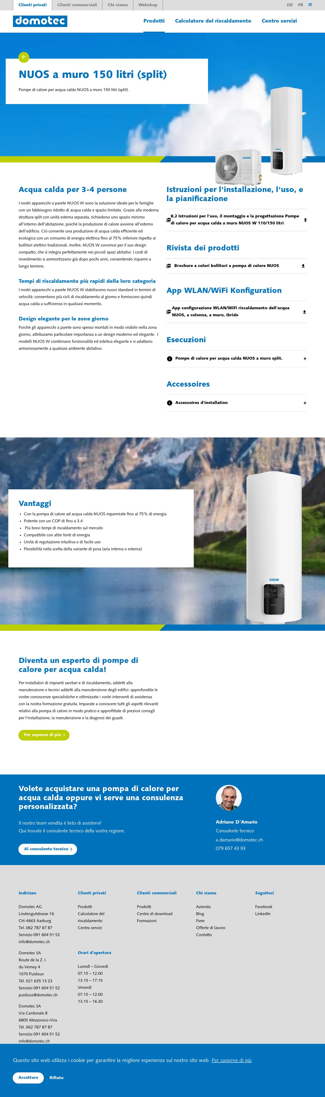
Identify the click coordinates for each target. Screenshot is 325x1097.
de (290, 5)
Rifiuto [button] (57, 1078)
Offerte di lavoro (210, 928)
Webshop (148, 5)
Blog (200, 914)
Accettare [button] (28, 1078)
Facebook (263, 907)
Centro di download (154, 914)
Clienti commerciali (77, 5)
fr (300, 5)
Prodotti (154, 21)
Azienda (203, 907)
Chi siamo (118, 5)
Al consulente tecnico (46, 849)
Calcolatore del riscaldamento (213, 21)
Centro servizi (279, 21)
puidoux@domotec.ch (38, 995)
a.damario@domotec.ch (239, 840)
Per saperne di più (42, 735)
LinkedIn (263, 914)
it (310, 5)
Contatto (204, 935)
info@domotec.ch (34, 942)
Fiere (200, 921)
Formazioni (147, 921)
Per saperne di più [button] (232, 1060)
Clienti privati (32, 5)
